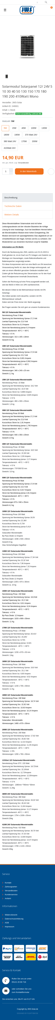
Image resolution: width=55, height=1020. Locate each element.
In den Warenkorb (31, 171)
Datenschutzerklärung (14, 919)
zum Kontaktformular (20, 992)
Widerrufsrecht (11, 915)
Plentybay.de (32, 1013)
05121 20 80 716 (19, 982)
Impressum (9, 927)
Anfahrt (8, 898)
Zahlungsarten (11, 887)
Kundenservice (11, 894)
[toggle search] (46, 2)
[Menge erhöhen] (11, 169)
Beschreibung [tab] (10, 197)
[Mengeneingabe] (5, 171)
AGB (7, 923)
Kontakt (8, 883)
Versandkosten (23, 163)
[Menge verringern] (11, 173)
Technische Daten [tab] (13, 206)
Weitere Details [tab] (11, 214)
